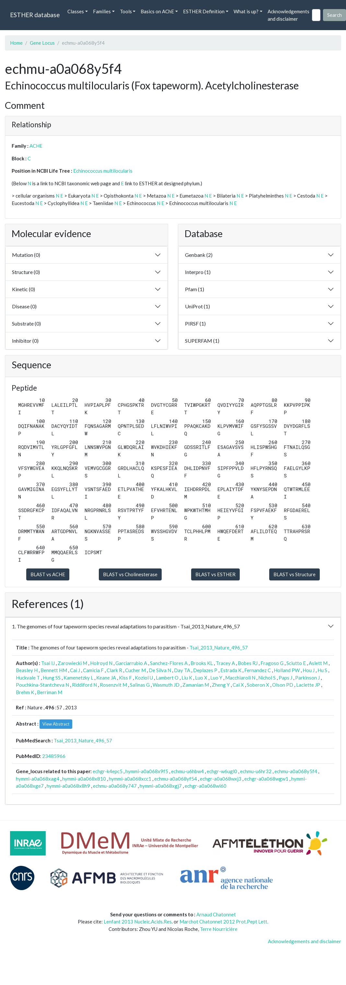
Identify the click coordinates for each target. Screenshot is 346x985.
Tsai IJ (48, 663)
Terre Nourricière (218, 929)
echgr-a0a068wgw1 (266, 779)
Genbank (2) (199, 255)
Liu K (186, 678)
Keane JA (106, 678)
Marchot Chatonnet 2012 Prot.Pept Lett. (223, 921)
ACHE (35, 146)
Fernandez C (257, 670)
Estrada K (230, 670)
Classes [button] (75, 11)
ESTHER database (35, 14)
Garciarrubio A (131, 663)
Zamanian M (195, 685)
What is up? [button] (246, 11)
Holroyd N (101, 663)
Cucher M (135, 670)
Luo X (201, 678)
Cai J (75, 670)
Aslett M (318, 663)
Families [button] (102, 11)
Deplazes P (205, 670)
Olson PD (282, 685)
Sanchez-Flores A (169, 663)
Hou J (309, 670)
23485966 (53, 756)
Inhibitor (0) (25, 341)
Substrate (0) (26, 323)
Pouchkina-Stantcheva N (42, 685)
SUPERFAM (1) (202, 341)
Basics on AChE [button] (157, 11)
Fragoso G (271, 663)
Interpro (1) (198, 272)
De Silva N (160, 670)
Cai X (238, 685)
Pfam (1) (194, 289)
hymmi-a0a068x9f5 (146, 771)
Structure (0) (26, 272)
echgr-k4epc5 (107, 771)
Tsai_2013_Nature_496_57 (219, 647)
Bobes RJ (248, 663)
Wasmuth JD (166, 685)
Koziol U (144, 678)
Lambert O (167, 678)
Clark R (114, 670)
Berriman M (49, 692)
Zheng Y (221, 685)
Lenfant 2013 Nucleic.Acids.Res (138, 921)
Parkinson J (307, 678)
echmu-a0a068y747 (115, 786)
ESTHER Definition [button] (204, 11)
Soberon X (258, 685)
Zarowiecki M (72, 663)
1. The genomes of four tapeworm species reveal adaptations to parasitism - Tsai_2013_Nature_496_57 (126, 626)
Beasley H (27, 670)
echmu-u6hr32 (255, 771)
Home (16, 43)
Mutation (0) (26, 255)
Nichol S (267, 678)
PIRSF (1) (195, 323)
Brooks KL (201, 663)
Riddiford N (84, 685)
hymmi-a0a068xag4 (37, 779)
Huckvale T (28, 678)
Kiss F (125, 678)
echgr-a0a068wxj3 (220, 779)
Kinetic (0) (23, 289)
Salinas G (140, 685)
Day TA (182, 670)
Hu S (322, 670)
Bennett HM (53, 670)
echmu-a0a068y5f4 (295, 771)
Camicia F (93, 670)
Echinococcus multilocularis (103, 171)
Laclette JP (308, 685)
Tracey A (225, 663)
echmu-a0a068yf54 (175, 779)
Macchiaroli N (240, 678)
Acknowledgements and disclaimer (288, 15)
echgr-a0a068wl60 (205, 786)
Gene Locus (42, 43)
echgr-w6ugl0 (222, 771)
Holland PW (287, 670)
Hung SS (52, 678)
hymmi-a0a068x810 (84, 779)
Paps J (285, 678)
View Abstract (55, 724)
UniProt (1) (197, 306)
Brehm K (25, 692)
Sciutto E (296, 663)
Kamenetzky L (78, 678)
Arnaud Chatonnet (216, 914)
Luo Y (216, 678)
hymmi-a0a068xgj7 (161, 786)
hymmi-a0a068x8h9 (68, 786)
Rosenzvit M (113, 685)
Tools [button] (126, 11)
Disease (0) (24, 306)
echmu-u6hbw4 (187, 771)
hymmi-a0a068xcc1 (130, 779)
